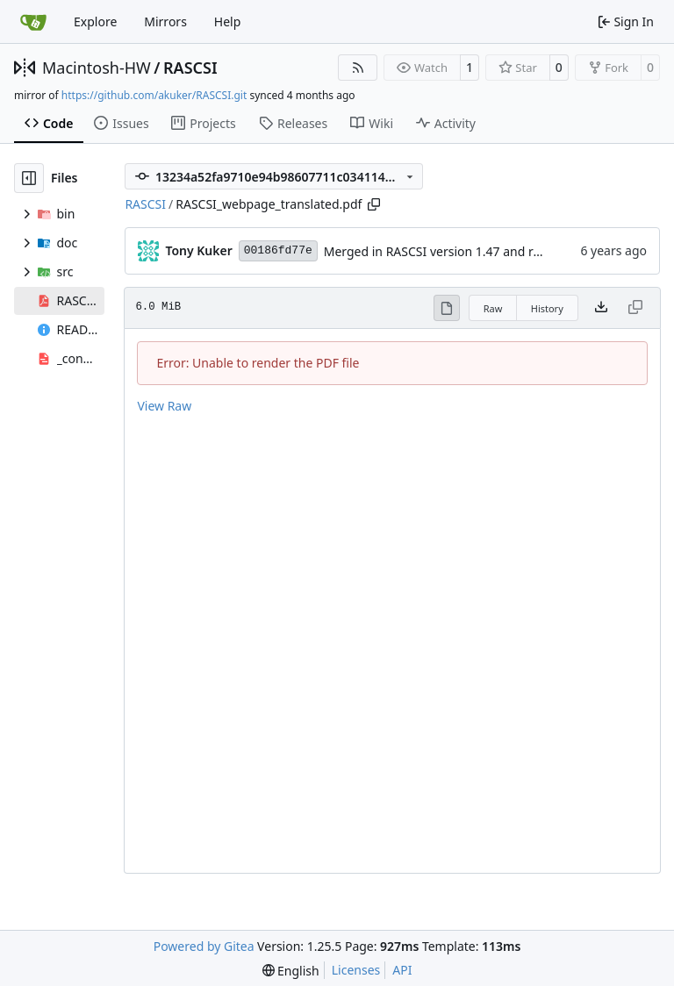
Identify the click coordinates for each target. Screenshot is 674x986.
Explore (95, 21)
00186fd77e (278, 250)
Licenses (356, 969)
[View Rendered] (447, 308)
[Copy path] (374, 204)
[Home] (33, 22)
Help (227, 21)
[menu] (290, 970)
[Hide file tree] (29, 178)
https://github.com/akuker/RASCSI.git (154, 95)
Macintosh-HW (96, 67)
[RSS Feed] (358, 67)
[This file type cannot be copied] (635, 308)
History (547, 308)
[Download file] (601, 308)
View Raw (164, 405)
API (402, 969)
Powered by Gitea (204, 946)
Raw (493, 308)
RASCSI (190, 67)
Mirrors (165, 21)
